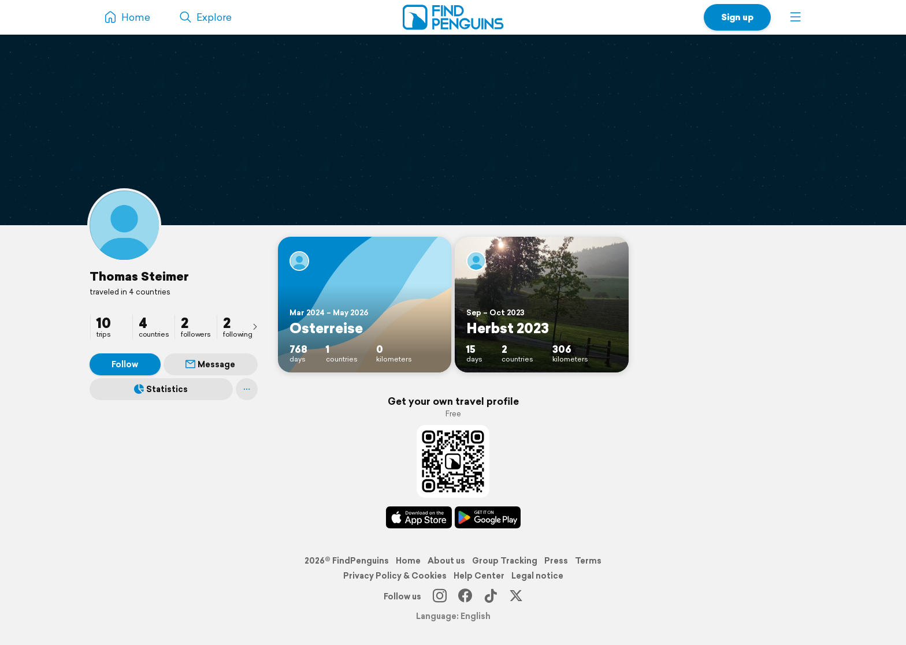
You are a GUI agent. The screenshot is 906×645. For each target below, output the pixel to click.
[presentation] (255, 326)
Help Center (479, 575)
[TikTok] (490, 596)
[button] (795, 17)
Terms (588, 560)
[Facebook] (465, 596)
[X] (516, 596)
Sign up (737, 17)
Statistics (161, 389)
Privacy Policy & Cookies (395, 575)
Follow (125, 364)
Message (210, 364)
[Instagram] (440, 596)
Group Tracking (504, 560)
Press (556, 560)
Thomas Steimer (139, 276)
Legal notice (537, 575)
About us (446, 560)
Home (408, 560)
